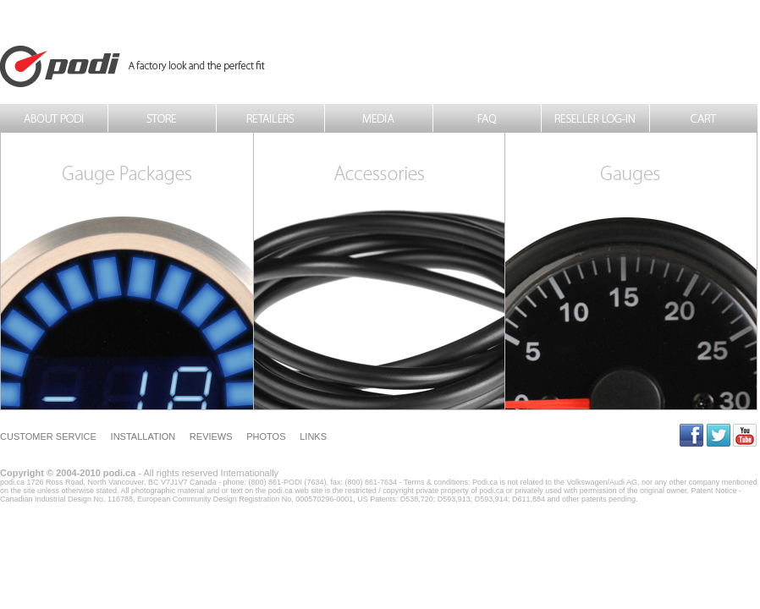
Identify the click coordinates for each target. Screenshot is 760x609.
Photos (265, 436)
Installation (143, 436)
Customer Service (48, 436)
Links (313, 436)
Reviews (211, 436)
